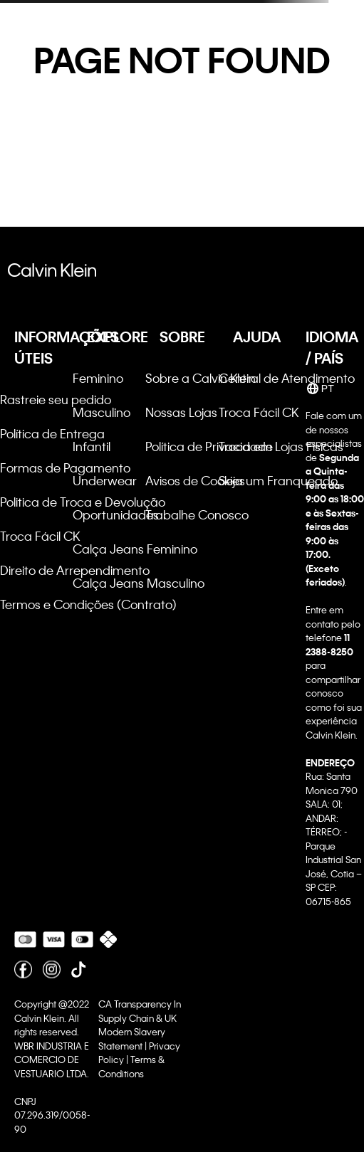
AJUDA (257, 336)
